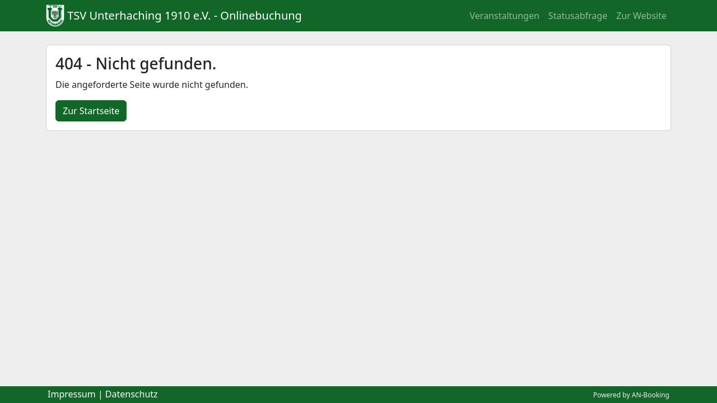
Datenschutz (131, 394)
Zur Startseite (91, 111)
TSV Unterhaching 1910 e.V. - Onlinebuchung (184, 15)
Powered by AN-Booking (631, 395)
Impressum (72, 394)
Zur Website (641, 16)
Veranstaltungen (504, 16)
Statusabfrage (577, 16)
